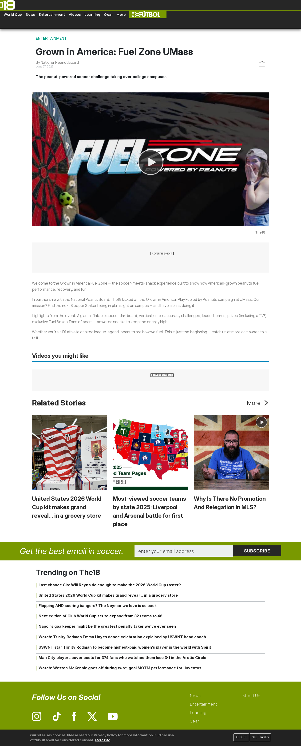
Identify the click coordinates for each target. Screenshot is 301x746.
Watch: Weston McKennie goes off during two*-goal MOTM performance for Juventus (120, 668)
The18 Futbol (147, 14)
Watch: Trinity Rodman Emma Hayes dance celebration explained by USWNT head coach (122, 637)
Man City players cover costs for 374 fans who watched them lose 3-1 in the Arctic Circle (122, 657)
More (121, 14)
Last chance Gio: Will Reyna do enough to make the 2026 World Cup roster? (110, 585)
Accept (241, 737)
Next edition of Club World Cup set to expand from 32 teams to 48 (100, 616)
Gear (108, 14)
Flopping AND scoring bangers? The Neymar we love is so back (98, 605)
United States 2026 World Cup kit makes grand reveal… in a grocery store (67, 507)
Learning (92, 14)
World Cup (13, 14)
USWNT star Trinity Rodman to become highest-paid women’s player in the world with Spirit (125, 647)
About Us (251, 695)
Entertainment (52, 14)
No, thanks (260, 737)
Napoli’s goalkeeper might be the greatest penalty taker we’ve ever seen (107, 626)
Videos (75, 14)
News (30, 14)
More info (102, 740)
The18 (260, 232)
